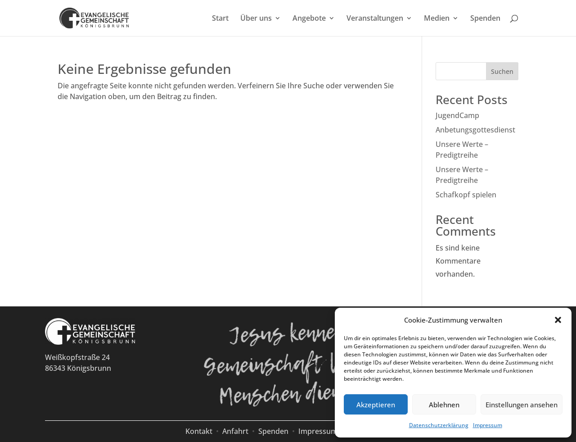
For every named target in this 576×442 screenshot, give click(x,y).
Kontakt (198, 431)
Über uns (256, 19)
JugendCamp (457, 115)
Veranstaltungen (374, 19)
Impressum (487, 425)
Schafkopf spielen (466, 195)
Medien (437, 19)
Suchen (502, 71)
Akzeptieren (375, 404)
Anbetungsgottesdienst (475, 130)
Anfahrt (235, 431)
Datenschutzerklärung (438, 425)
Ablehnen (444, 404)
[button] (558, 319)
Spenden (485, 19)
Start (220, 19)
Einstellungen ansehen (522, 404)
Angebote (309, 19)
